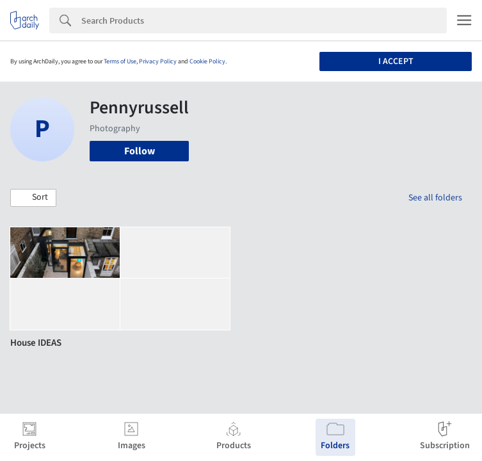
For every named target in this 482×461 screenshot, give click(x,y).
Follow (139, 151)
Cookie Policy (207, 61)
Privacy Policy (158, 61)
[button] (33, 198)
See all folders (435, 197)
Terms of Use (120, 61)
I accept (396, 61)
